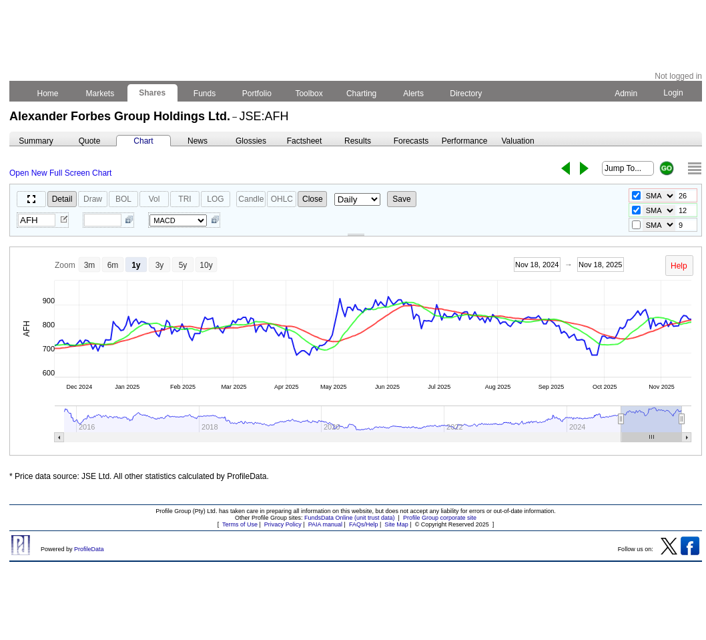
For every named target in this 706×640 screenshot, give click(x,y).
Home (48, 93)
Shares (152, 93)
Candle (251, 199)
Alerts (414, 93)
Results (357, 141)
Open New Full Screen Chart (60, 173)
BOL (123, 199)
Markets (99, 93)
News (198, 141)
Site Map (396, 524)
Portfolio (257, 93)
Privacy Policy (283, 524)
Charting (361, 93)
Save (401, 199)
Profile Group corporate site (439, 517)
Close (312, 199)
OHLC (282, 199)
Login (673, 93)
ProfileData (89, 549)
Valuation (517, 141)
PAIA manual (325, 524)
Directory (466, 93)
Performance (465, 141)
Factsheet (304, 141)
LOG (215, 199)
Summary (36, 141)
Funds (205, 93)
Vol (154, 199)
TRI (184, 199)
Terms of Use (240, 524)
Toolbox (309, 93)
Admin (626, 93)
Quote (90, 141)
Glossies (251, 141)
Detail (62, 199)
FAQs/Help (363, 524)
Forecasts (411, 141)
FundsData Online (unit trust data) (349, 517)
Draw (92, 199)
